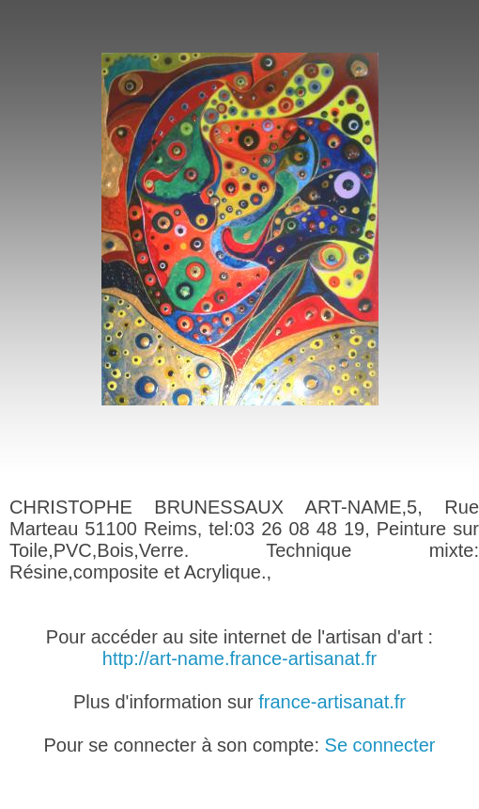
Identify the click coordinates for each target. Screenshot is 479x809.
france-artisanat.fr (332, 701)
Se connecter (380, 745)
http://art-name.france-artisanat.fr (239, 658)
